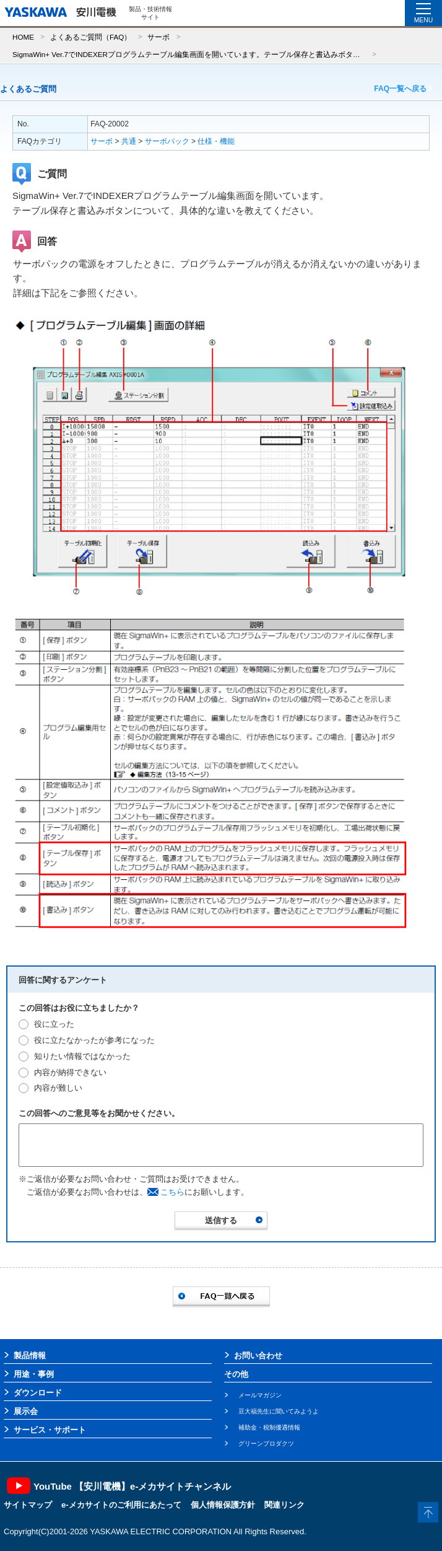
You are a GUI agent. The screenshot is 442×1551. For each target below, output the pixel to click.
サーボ (158, 37)
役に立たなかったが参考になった (94, 1040)
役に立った (54, 1024)
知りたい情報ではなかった (82, 1056)
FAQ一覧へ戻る (400, 88)
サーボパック (167, 141)
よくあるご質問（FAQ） (90, 37)
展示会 (26, 1411)
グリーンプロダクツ (266, 1443)
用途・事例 (34, 1374)
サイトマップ (28, 1504)
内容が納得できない (70, 1072)
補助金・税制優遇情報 (269, 1427)
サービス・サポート (50, 1430)
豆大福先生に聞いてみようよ (278, 1411)
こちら (172, 1192)
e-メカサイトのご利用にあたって (121, 1504)
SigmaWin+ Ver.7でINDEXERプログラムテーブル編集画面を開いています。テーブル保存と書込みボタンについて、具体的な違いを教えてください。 (189, 54)
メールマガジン (260, 1395)
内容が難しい (58, 1087)
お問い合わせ (258, 1355)
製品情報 (30, 1355)
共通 (128, 141)
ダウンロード (38, 1392)
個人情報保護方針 (223, 1504)
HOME (23, 37)
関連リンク (284, 1504)
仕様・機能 (216, 141)
